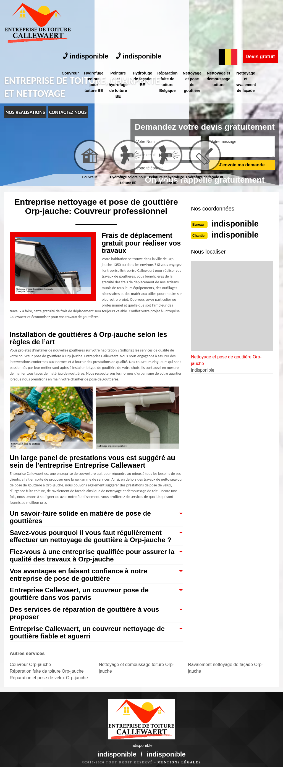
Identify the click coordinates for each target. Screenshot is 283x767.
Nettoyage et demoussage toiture (224, 31)
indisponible (86, 9)
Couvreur (70, 25)
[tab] (89, 160)
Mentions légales (179, 758)
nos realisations (25, 112)
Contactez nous (68, 112)
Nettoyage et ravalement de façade (252, 34)
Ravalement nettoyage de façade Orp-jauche (225, 670)
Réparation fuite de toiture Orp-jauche (47, 673)
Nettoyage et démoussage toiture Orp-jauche (136, 670)
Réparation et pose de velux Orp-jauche (49, 680)
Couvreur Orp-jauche (30, 667)
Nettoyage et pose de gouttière (196, 34)
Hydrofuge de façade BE (145, 31)
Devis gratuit (260, 9)
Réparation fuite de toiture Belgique (171, 34)
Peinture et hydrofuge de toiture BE (120, 37)
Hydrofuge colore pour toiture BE (94, 34)
